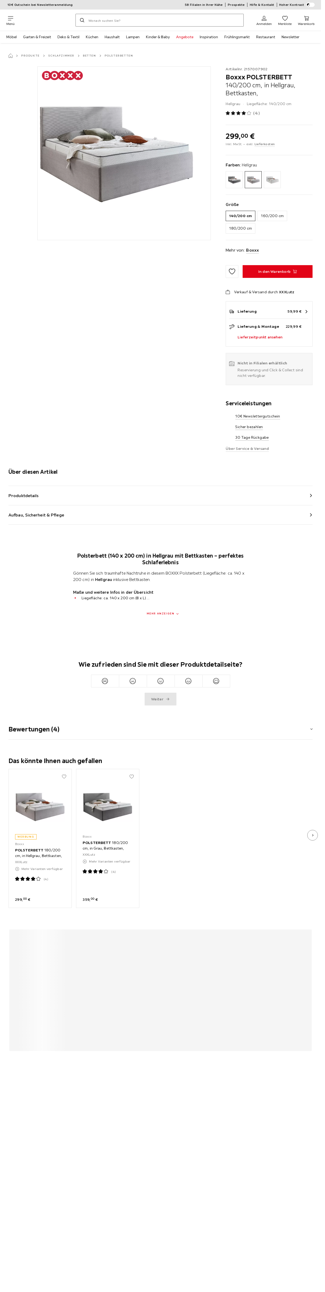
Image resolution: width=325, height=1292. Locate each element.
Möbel (11, 37)
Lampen (133, 37)
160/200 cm (272, 215)
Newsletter (290, 37)
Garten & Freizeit (37, 37)
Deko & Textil (68, 37)
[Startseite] (10, 56)
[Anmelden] (264, 20)
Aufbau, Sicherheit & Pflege (36, 515)
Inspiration (209, 37)
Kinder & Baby (158, 37)
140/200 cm (240, 215)
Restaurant (265, 37)
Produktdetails (23, 495)
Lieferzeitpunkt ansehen (260, 337)
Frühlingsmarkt (237, 37)
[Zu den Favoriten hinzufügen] (232, 271)
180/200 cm (240, 228)
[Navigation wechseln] (10, 20)
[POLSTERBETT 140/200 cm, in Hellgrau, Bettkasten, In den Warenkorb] (278, 271)
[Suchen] (82, 20)
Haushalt (112, 37)
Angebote (184, 37)
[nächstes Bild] (312, 835)
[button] (160, 726)
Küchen (92, 37)
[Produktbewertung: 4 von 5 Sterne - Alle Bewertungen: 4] (243, 113)
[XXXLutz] (45, 20)
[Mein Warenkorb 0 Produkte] (306, 20)
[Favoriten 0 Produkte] (285, 20)
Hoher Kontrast (297, 5)
